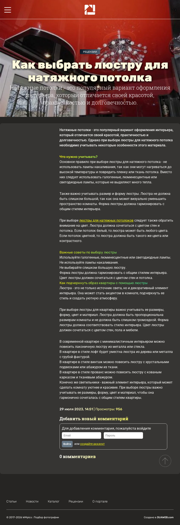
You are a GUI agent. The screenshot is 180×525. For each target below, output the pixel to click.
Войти (67, 444)
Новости (32, 501)
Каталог (53, 501)
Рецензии (90, 51)
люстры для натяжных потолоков (106, 220)
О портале (100, 501)
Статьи (11, 501)
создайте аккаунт (92, 444)
